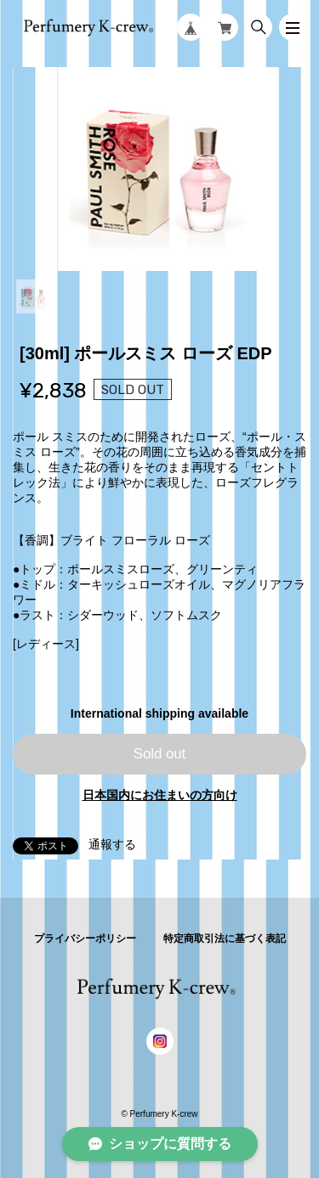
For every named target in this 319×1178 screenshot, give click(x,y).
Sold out (160, 754)
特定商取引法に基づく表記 (224, 938)
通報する (112, 844)
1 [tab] (33, 296)
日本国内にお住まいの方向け (160, 795)
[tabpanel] (159, 169)
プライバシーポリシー (85, 938)
